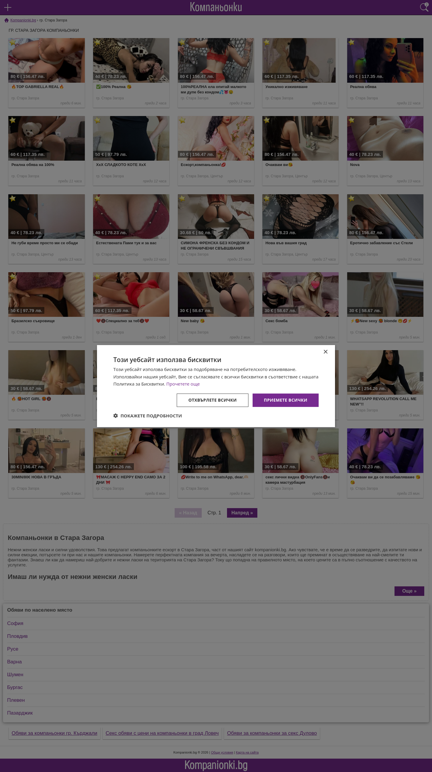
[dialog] (216, 386)
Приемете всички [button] (285, 400)
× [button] (325, 352)
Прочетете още (183, 384)
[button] (147, 415)
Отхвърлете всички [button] (212, 400)
